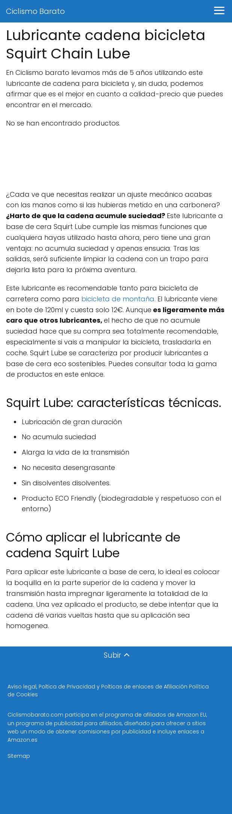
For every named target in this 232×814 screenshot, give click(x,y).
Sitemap (18, 756)
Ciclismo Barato (35, 11)
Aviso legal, (23, 686)
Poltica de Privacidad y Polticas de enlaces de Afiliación (114, 686)
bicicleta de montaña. (118, 299)
